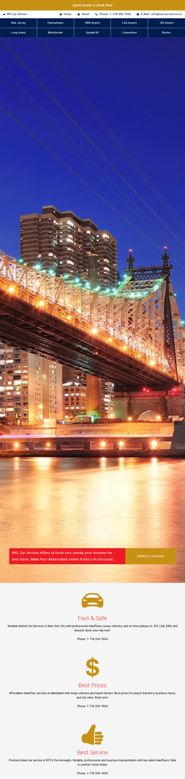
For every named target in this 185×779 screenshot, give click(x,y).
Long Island (18, 32)
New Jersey (18, 22)
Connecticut (129, 32)
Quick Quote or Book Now (92, 5)
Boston (166, 32)
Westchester (55, 32)
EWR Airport (92, 22)
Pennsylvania (55, 22)
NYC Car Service (17, 14)
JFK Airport (166, 22)
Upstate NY (92, 32)
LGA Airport (129, 22)
